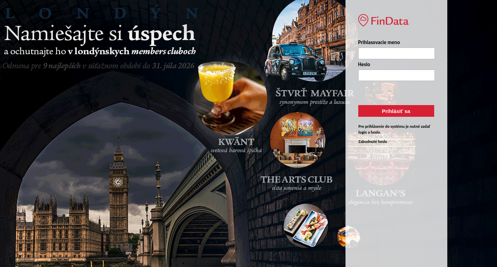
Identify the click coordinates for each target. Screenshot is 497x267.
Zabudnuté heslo (373, 141)
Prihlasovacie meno (379, 42)
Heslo (364, 64)
